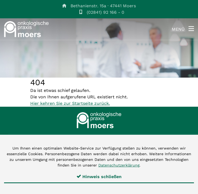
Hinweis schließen (99, 176)
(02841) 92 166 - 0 (105, 12)
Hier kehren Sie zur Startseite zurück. (70, 103)
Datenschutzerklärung (118, 165)
